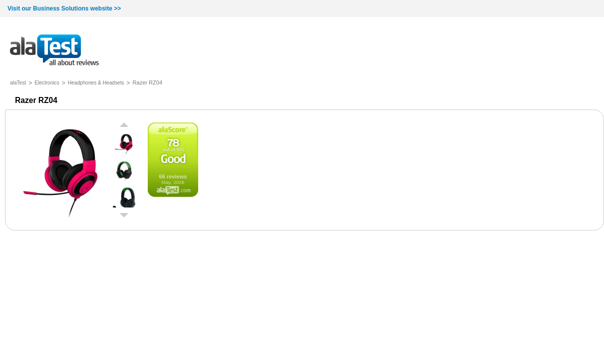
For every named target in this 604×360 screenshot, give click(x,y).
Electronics (46, 83)
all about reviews (54, 50)
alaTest (18, 83)
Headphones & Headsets (96, 83)
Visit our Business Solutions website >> (64, 8)
